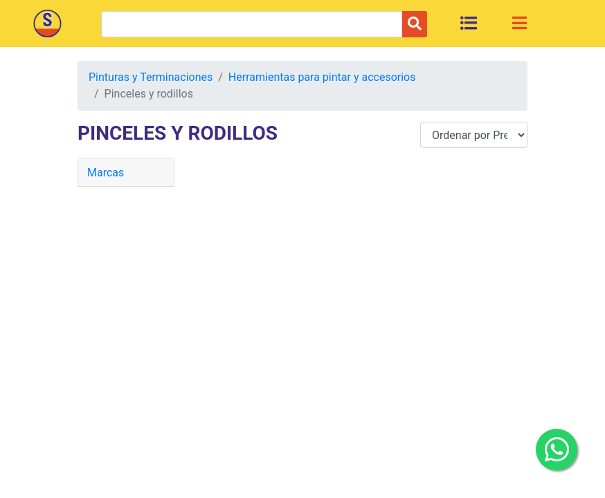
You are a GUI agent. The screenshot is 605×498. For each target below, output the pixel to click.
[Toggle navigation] (519, 23)
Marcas (105, 172)
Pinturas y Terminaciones (151, 77)
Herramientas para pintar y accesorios (322, 77)
